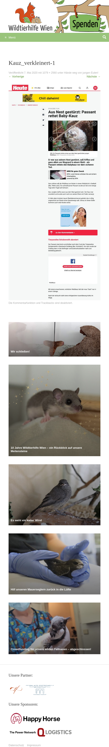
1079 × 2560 (49, 72)
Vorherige (16, 76)
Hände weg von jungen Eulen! (81, 72)
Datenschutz (16, 745)
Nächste (93, 76)
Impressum (34, 745)
